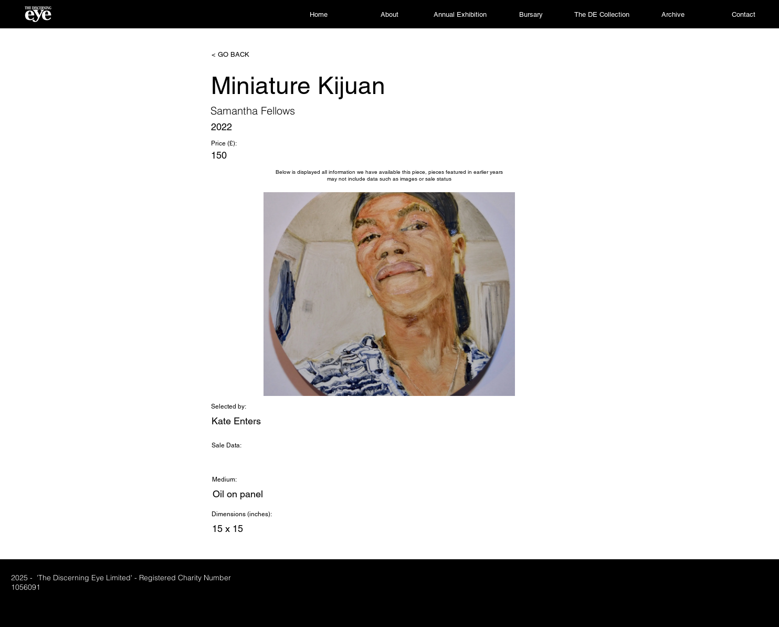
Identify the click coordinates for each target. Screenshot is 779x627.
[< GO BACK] (246, 54)
